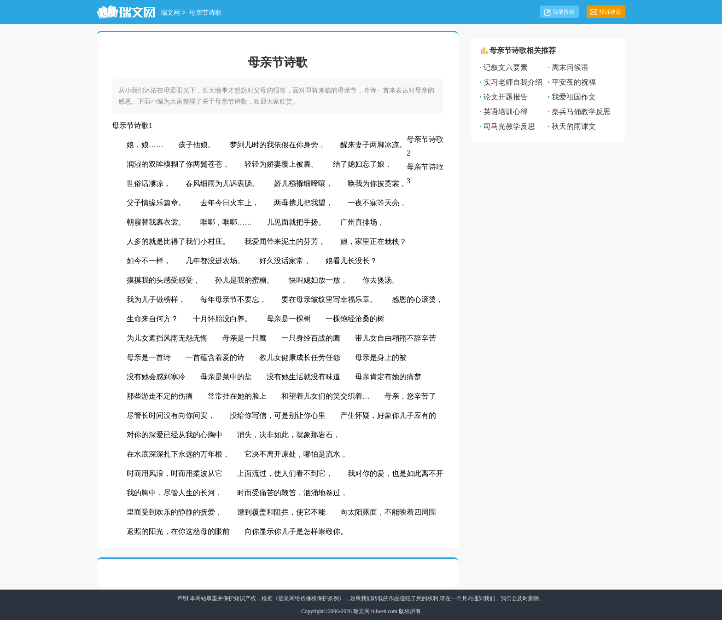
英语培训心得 (505, 112)
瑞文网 (170, 13)
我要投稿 (564, 12)
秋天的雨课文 (574, 126)
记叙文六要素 (505, 67)
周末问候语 (570, 67)
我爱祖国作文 (574, 97)
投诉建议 (610, 12)
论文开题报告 (505, 97)
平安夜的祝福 (574, 82)
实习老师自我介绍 (512, 82)
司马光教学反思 (509, 126)
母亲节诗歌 (205, 13)
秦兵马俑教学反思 (581, 112)
